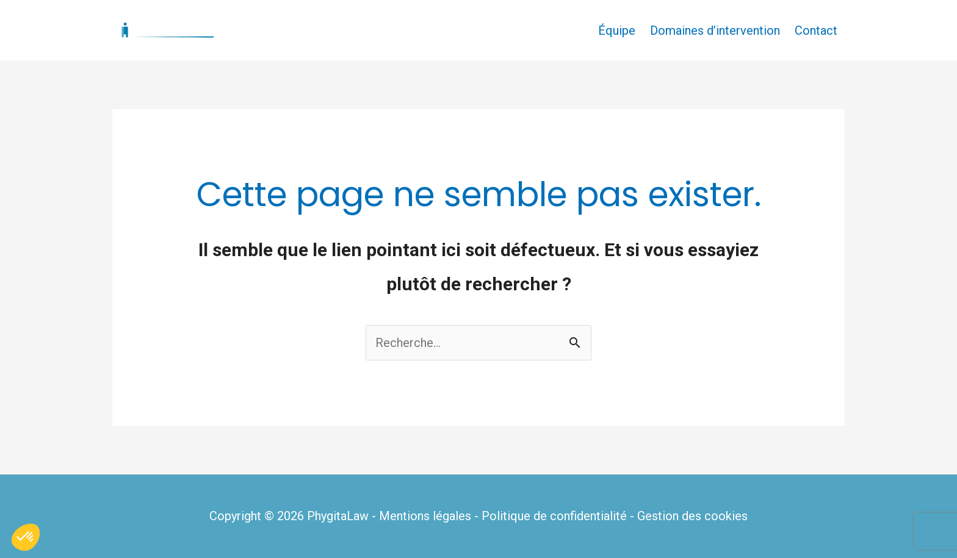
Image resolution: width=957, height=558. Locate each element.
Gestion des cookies (692, 516)
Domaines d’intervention (715, 30)
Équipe (616, 30)
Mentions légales (425, 516)
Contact (816, 30)
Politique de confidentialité (554, 516)
